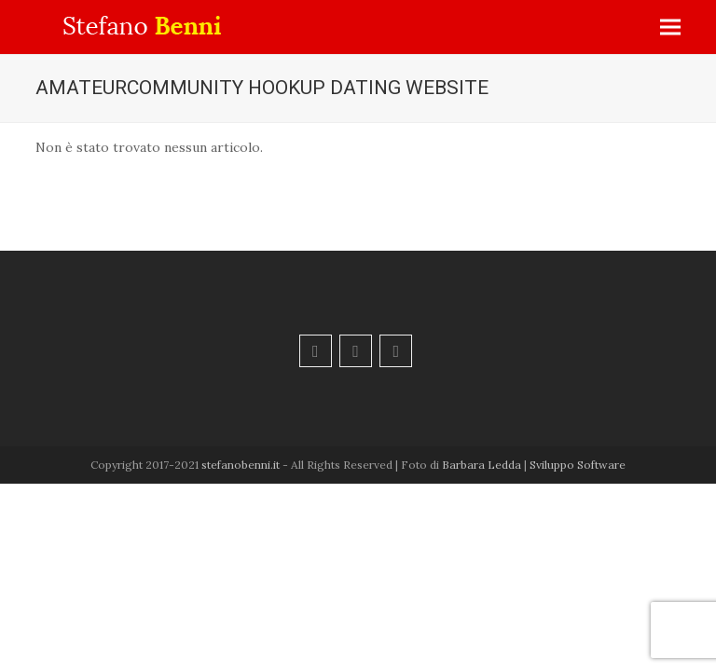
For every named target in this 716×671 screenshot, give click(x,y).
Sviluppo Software (578, 465)
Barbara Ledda (481, 465)
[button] (670, 27)
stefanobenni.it (240, 465)
